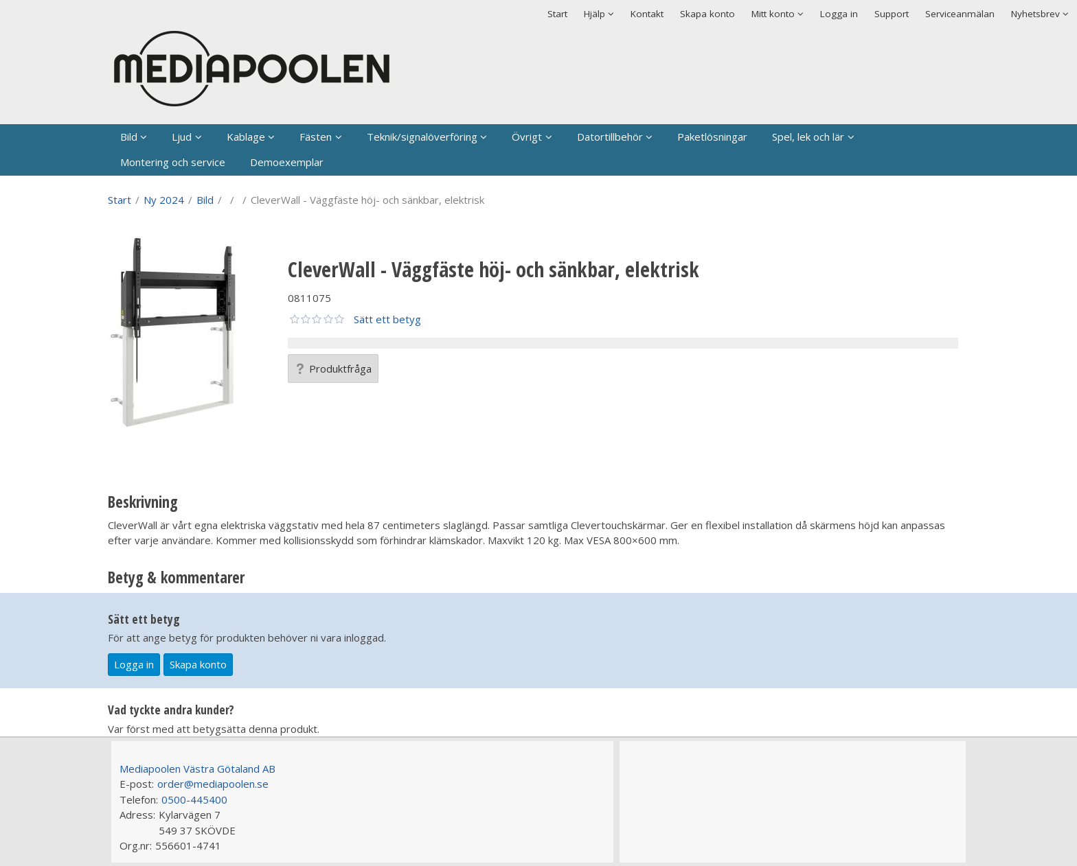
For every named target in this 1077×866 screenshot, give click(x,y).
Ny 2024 (164, 200)
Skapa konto (707, 14)
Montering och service (172, 162)
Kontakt (647, 14)
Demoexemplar (287, 162)
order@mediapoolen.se (213, 784)
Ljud (182, 136)
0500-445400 (194, 799)
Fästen (315, 136)
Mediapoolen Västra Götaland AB (197, 768)
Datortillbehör (610, 136)
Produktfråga (333, 368)
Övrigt (527, 136)
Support (891, 14)
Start (557, 14)
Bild (128, 136)
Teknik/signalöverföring (422, 136)
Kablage (246, 136)
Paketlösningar (712, 136)
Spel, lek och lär (808, 136)
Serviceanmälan (960, 14)
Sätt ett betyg (387, 319)
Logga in (839, 14)
